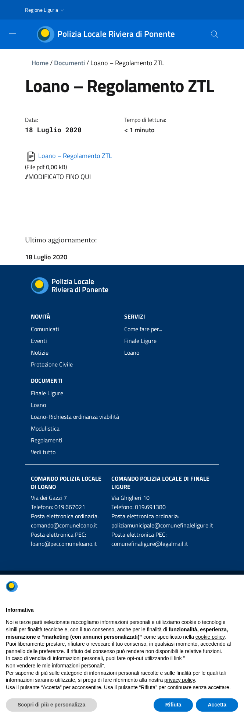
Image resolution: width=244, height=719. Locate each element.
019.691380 (150, 506)
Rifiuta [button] (173, 705)
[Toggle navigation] (12, 33)
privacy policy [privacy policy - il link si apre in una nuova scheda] (179, 680)
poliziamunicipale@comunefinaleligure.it (162, 525)
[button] (45, 10)
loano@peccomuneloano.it (64, 543)
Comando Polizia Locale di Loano (66, 482)
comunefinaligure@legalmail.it (149, 543)
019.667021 (69, 506)
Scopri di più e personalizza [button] (51, 705)
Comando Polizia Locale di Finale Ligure (160, 482)
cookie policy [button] (210, 637)
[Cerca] (214, 34)
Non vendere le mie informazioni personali (54, 666)
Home (40, 63)
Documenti (69, 63)
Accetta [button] (217, 705)
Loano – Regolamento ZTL (68, 156)
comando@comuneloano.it (64, 525)
